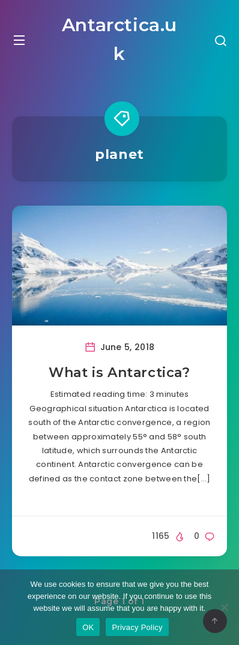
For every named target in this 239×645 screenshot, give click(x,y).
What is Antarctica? (119, 372)
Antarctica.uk (119, 39)
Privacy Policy (137, 627)
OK (88, 627)
